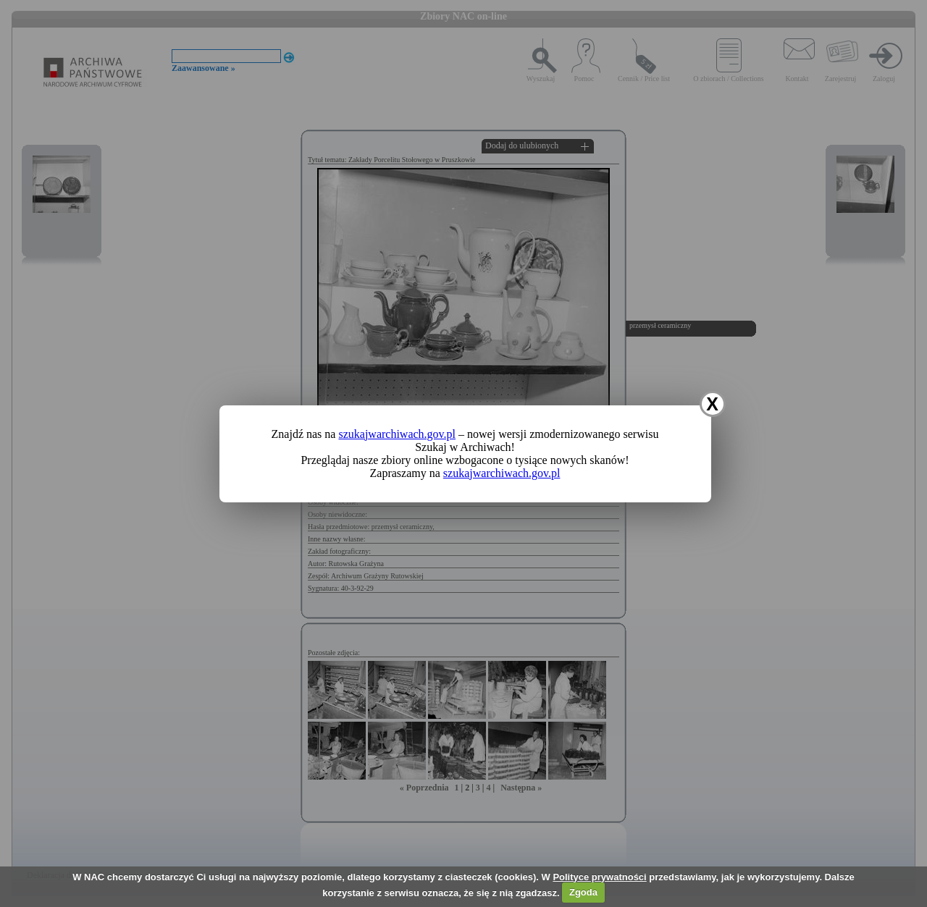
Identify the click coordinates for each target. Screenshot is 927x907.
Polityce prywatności (599, 877)
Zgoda (583, 892)
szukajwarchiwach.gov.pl (397, 434)
